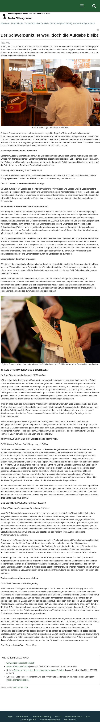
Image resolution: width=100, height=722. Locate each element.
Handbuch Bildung (42, 716)
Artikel (45, 23)
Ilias (88, 716)
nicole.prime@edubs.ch (18, 680)
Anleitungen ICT (28, 719)
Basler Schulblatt (32, 23)
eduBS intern (23, 716)
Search (94, 6)
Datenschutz (70, 719)
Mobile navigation (82, 6)
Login (10, 716)
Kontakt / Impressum (50, 719)
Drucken (98, 30)
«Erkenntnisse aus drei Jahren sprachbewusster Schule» (38, 670)
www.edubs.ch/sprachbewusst (20, 663)
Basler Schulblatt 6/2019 (17, 666)
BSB (26, 687)
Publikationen (17, 23)
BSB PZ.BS (18, 687)
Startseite (5, 23)
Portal (58, 716)
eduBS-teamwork (73, 716)
